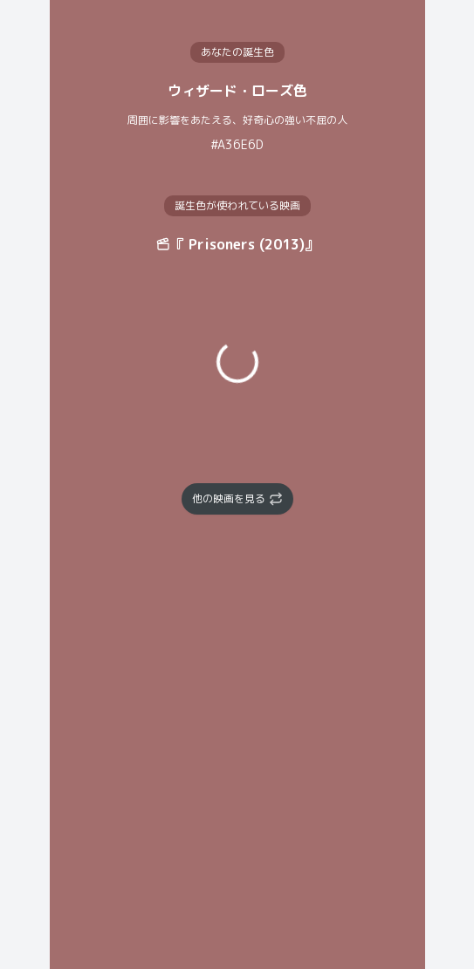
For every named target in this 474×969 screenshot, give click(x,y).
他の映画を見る (237, 498)
